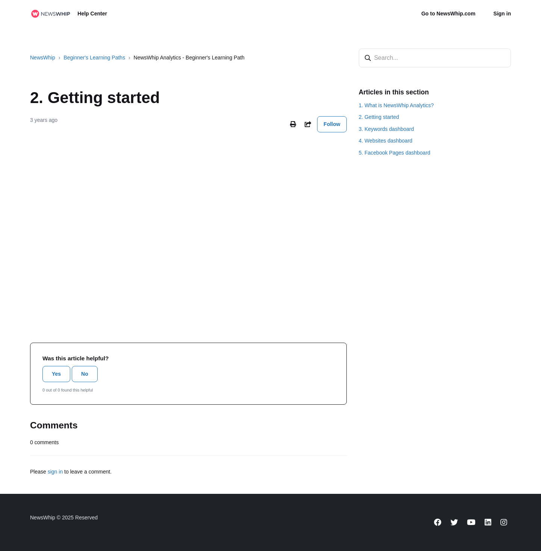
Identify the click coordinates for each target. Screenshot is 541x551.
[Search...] (435, 58)
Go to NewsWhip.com (448, 14)
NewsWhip (42, 58)
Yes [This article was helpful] (56, 374)
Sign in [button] (502, 14)
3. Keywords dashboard (386, 129)
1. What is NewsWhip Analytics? (396, 105)
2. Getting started (379, 117)
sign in (55, 472)
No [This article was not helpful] (84, 374)
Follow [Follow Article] (331, 124)
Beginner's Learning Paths (94, 58)
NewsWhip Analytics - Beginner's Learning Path (189, 58)
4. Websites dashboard (386, 141)
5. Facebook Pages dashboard (395, 153)
